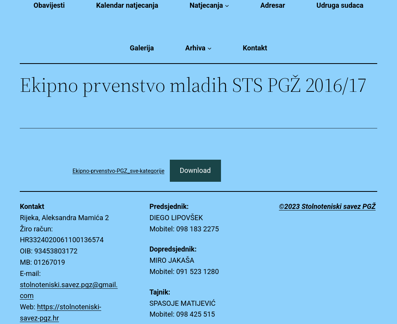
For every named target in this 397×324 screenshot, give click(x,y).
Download (195, 170)
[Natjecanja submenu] (227, 5)
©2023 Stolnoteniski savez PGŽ (327, 206)
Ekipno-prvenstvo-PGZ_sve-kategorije (118, 171)
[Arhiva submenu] (209, 48)
